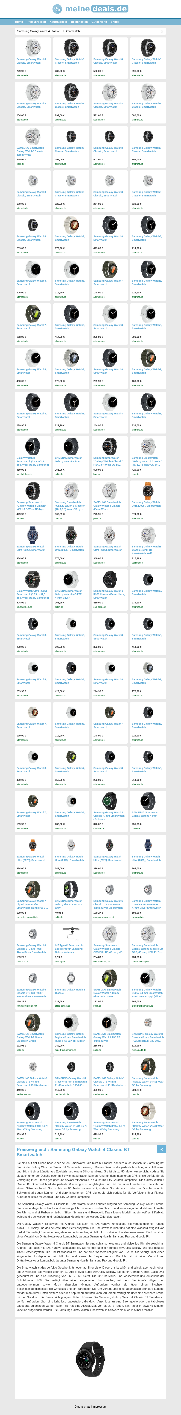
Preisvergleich (36, 21)
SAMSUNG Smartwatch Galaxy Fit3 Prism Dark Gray (68, 904)
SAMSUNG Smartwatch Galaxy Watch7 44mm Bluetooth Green (107, 993)
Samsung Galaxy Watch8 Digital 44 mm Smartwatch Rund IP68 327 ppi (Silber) (147, 993)
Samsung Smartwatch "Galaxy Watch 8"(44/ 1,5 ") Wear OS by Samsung (71, 1126)
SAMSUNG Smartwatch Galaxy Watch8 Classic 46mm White (30, 151)
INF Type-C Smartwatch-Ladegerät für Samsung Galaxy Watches (69, 949)
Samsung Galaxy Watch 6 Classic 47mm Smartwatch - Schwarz (109, 816)
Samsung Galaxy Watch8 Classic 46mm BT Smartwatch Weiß (146, 550)
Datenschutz (82, 1406)
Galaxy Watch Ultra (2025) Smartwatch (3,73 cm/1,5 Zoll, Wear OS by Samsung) (33, 594)
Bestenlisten (79, 21)
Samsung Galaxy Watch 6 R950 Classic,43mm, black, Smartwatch (109, 594)
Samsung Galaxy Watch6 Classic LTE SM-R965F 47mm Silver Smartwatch (108, 904)
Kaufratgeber (58, 21)
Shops (115, 21)
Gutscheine (99, 21)
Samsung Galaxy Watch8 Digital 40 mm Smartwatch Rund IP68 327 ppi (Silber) (70, 1037)
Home (19, 21)
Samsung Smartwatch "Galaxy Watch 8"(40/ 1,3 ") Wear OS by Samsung (32, 1126)
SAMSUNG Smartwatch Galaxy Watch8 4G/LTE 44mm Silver (68, 594)
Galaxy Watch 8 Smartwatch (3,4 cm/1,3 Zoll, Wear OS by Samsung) (33, 461)
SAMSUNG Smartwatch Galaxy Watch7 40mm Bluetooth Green (30, 1037)
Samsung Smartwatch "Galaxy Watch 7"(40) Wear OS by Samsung (148, 1081)
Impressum (99, 1406)
